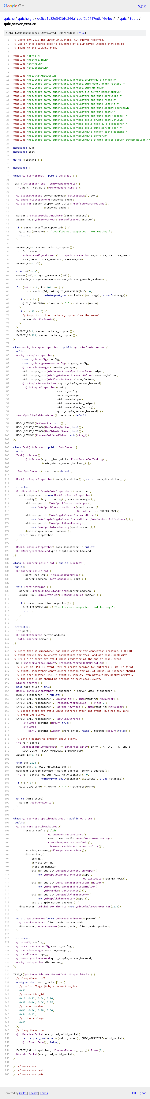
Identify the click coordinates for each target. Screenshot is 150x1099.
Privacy (33, 1093)
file (82, 33)
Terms (44, 1093)
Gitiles (23, 1093)
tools (134, 18)
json (143, 1093)
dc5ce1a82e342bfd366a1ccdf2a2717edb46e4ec (75, 18)
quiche (9, 18)
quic (123, 18)
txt (134, 1093)
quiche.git (26, 18)
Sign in (142, 6)
